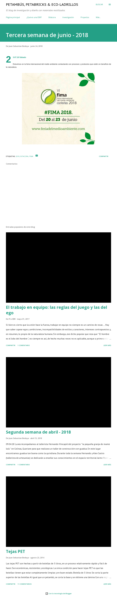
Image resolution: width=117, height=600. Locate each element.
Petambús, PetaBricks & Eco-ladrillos (42, 4)
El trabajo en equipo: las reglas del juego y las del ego (56, 310)
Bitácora (52, 17)
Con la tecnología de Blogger (58, 593)
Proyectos (85, 17)
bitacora (24, 156)
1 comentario (23, 345)
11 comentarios (24, 584)
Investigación (68, 17)
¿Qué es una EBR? (34, 17)
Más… (98, 17)
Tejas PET (15, 551)
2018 (17, 156)
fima (31, 156)
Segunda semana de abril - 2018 (38, 432)
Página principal (13, 17)
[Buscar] (99, 4)
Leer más (107, 345)
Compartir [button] (103, 156)
